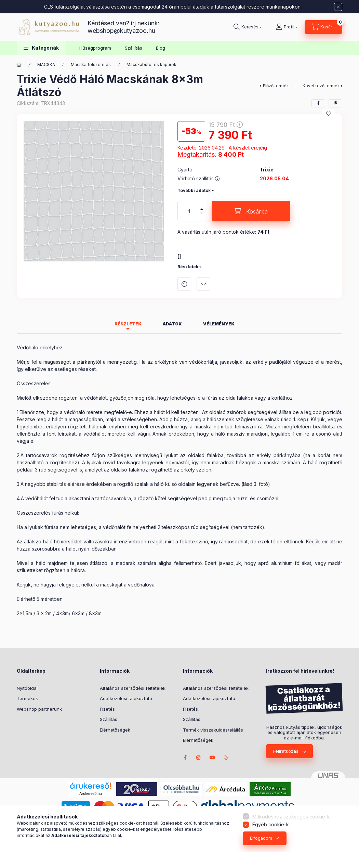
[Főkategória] (19, 65)
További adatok (194, 190)
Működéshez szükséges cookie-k (291, 816)
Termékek (27, 698)
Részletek (187, 266)
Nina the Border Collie (198, 757)
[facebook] (318, 103)
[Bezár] (338, 7)
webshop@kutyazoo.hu (121, 30)
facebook (185, 757)
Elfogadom (261, 838)
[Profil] (287, 27)
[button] (41, 48)
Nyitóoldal (27, 688)
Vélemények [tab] (219, 323)
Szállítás (133, 48)
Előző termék (276, 85)
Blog (160, 48)
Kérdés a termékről (184, 284)
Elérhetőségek (115, 730)
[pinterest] (335, 103)
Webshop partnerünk (39, 709)
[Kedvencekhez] (328, 113)
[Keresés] (247, 27)
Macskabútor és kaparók (151, 64)
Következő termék (321, 85)
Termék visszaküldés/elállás (213, 730)
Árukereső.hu (90, 793)
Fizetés (107, 709)
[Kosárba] (251, 211)
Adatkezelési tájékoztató (126, 698)
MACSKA (46, 64)
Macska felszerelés (91, 64)
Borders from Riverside (212, 757)
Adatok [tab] (172, 323)
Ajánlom (203, 284)
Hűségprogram (95, 48)
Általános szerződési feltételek (132, 688)
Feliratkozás (285, 751)
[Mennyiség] (189, 211)
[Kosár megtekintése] (323, 27)
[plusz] (201, 206)
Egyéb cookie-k (270, 824)
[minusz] (201, 216)
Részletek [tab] (128, 323)
